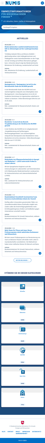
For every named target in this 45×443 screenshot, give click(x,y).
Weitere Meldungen (22, 260)
